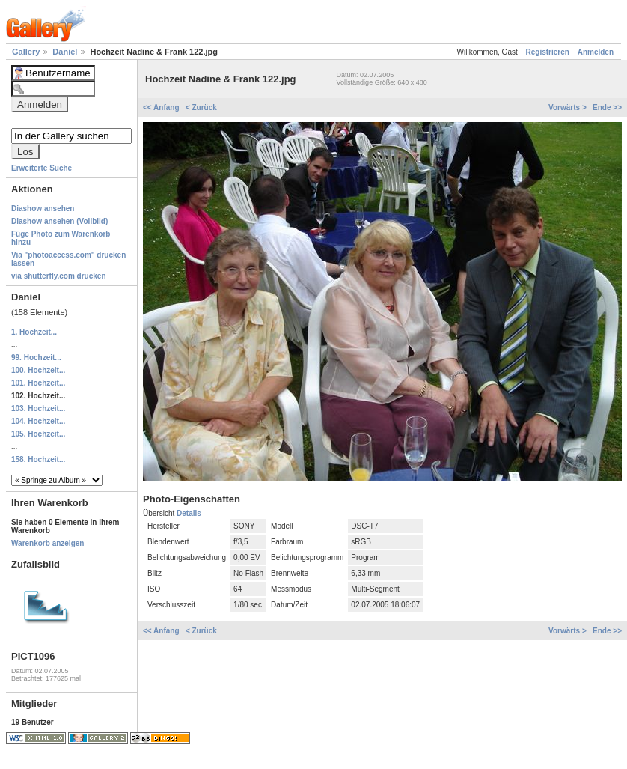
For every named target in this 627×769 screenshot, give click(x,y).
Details (189, 513)
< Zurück (201, 107)
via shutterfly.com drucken (58, 276)
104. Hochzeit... (38, 421)
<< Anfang (162, 107)
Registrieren (547, 52)
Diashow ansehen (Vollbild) (59, 221)
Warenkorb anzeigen (47, 543)
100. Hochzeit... (38, 370)
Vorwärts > (568, 107)
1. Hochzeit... (34, 332)
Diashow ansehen (42, 208)
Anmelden (596, 52)
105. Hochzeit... (38, 434)
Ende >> (607, 107)
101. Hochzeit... (38, 383)
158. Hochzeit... (38, 459)
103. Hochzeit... (38, 408)
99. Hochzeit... (36, 357)
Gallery (27, 51)
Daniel (65, 51)
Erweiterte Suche (41, 168)
